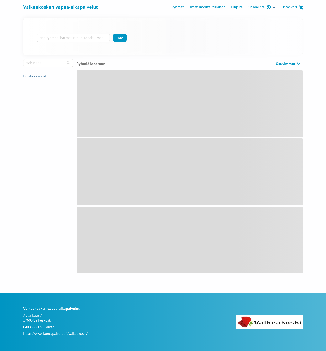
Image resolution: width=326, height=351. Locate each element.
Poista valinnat (34, 76)
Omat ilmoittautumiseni (207, 7)
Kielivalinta (259, 7)
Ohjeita (237, 7)
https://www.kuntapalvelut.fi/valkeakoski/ (55, 333)
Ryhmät (177, 7)
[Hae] (120, 38)
